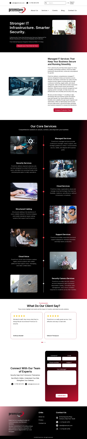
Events (55, 10)
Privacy (41, 420)
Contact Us (72, 10)
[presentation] (62, 390)
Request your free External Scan (27, 46)
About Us (34, 10)
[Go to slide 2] (43, 342)
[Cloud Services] (43, 191)
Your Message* (61, 369)
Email (69, 356)
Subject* (69, 362)
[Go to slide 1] (42, 342)
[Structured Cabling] (43, 214)
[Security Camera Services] (43, 283)
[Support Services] (43, 237)
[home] (17, 10)
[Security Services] (43, 168)
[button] (45, 10)
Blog (63, 10)
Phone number (54, 362)
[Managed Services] (43, 145)
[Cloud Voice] (43, 260)
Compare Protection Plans (63, 110)
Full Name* (54, 356)
